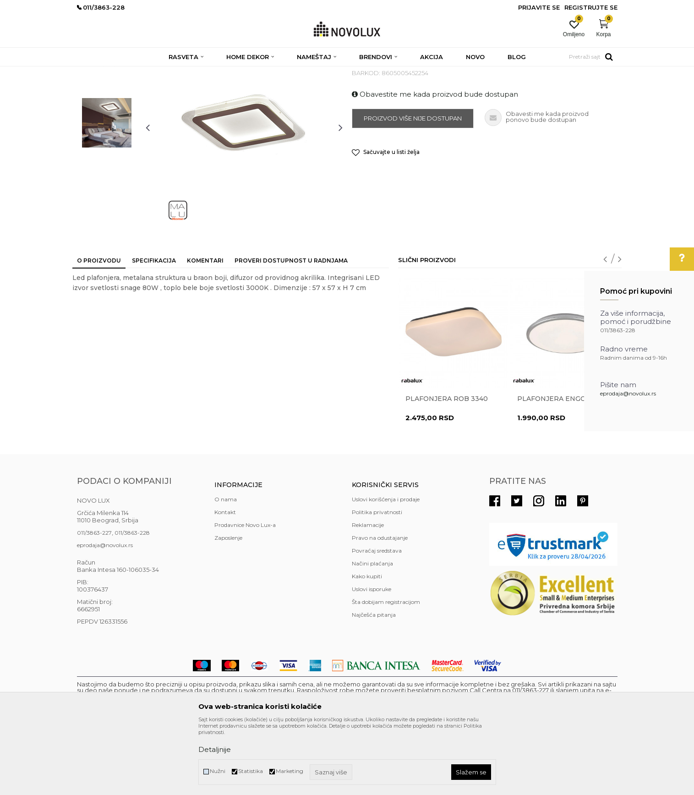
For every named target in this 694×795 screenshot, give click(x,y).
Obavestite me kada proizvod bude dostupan (435, 160)
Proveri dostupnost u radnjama (291, 326)
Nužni (217, 771)
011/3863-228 (132, 599)
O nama (225, 565)
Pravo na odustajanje (380, 604)
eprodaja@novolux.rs (628, 393)
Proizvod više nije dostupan (413, 184)
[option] (107, 127)
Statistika (250, 771)
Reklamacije (368, 591)
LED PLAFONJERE (247, 72)
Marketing (289, 771)
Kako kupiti (367, 642)
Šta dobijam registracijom (386, 668)
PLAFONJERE (197, 72)
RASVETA (158, 72)
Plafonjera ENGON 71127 (564, 465)
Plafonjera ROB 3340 (446, 465)
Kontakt (225, 578)
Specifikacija (154, 326)
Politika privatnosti (377, 578)
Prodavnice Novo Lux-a (245, 591)
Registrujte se (590, 7)
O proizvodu (99, 326)
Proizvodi (126, 72)
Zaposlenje (228, 604)
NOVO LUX (92, 72)
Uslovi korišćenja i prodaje (386, 565)
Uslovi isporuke (371, 655)
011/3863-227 (94, 599)
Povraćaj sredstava (377, 617)
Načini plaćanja (372, 629)
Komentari (205, 326)
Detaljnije (214, 749)
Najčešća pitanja (374, 681)
